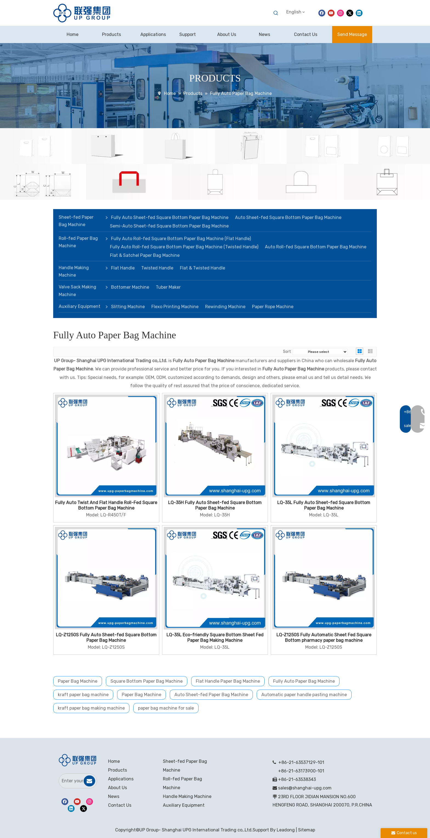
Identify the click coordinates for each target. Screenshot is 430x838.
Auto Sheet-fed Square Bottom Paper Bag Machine (288, 217)
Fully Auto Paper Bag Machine (304, 681)
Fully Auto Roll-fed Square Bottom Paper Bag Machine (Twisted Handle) (184, 246)
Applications (121, 778)
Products (117, 770)
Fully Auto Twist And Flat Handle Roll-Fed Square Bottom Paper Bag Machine (106, 505)
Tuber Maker (168, 287)
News (113, 796)
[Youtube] (331, 12)
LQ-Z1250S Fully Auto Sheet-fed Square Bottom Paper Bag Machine (106, 637)
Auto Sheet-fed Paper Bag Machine (211, 694)
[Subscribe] (89, 780)
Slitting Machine (128, 306)
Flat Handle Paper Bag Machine (228, 681)
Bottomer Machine (130, 287)
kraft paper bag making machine (91, 708)
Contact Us (119, 805)
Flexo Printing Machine (175, 306)
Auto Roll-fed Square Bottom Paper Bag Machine (315, 246)
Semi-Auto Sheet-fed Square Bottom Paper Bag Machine (169, 226)
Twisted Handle (157, 268)
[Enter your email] (71, 781)
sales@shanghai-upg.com (305, 788)
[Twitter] (349, 12)
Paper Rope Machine (272, 306)
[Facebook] (321, 12)
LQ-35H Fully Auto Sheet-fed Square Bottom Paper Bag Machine (215, 505)
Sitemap (306, 830)
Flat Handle (123, 268)
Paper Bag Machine (77, 681)
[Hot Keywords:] (276, 13)
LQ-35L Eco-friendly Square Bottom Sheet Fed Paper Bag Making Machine (215, 637)
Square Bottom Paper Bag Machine (147, 681)
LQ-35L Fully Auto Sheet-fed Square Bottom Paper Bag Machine (323, 505)
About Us (117, 787)
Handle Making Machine (74, 271)
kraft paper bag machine (83, 694)
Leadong (286, 830)
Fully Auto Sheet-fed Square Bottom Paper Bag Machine (169, 217)
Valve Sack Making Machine (77, 290)
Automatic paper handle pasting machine (304, 694)
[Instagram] (340, 12)
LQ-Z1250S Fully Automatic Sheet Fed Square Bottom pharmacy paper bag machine (323, 637)
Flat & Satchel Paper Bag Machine (145, 255)
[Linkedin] (359, 12)
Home (114, 761)
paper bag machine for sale (166, 708)
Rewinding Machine (225, 306)
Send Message (352, 34)
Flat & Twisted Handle (202, 268)
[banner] (215, 164)
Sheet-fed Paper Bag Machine (76, 221)
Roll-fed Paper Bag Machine (78, 242)
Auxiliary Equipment (79, 306)
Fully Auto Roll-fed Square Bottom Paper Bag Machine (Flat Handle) (181, 238)
